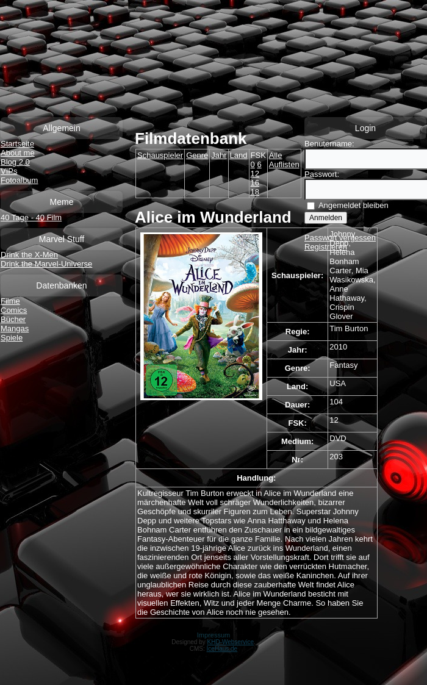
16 (255, 182)
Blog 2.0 (15, 162)
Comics (14, 310)
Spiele (12, 337)
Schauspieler (160, 155)
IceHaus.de (222, 648)
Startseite (17, 143)
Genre (197, 155)
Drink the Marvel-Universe (46, 263)
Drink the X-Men (29, 254)
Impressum (213, 635)
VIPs (9, 171)
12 (255, 173)
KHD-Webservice (230, 642)
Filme (10, 301)
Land (239, 155)
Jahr (218, 155)
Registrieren (325, 246)
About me (18, 152)
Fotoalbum (19, 180)
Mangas (15, 328)
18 (255, 191)
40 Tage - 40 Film (31, 217)
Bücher (13, 319)
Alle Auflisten (284, 160)
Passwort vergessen (340, 237)
